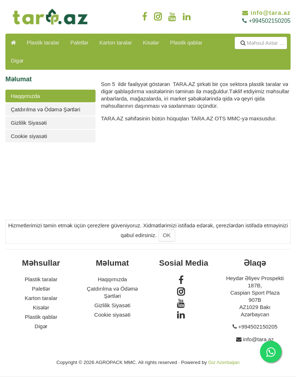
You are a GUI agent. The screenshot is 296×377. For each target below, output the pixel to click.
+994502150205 (270, 21)
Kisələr (151, 42)
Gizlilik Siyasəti (29, 123)
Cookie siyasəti (29, 136)
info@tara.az (271, 13)
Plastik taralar (43, 42)
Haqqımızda (25, 96)
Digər (17, 60)
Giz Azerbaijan (223, 362)
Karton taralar (115, 42)
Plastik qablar (186, 42)
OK (167, 235)
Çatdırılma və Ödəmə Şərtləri (45, 109)
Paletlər (79, 42)
